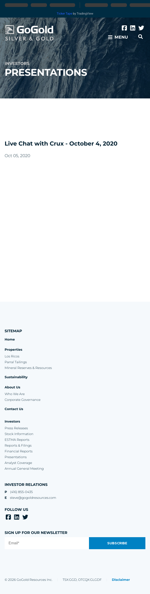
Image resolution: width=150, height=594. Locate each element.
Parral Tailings (16, 362)
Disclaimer (121, 580)
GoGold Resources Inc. (29, 33)
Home (10, 339)
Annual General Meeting (24, 468)
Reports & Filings (18, 445)
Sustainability (16, 377)
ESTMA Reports (17, 440)
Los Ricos (12, 356)
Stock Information (19, 434)
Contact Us (14, 409)
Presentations (16, 457)
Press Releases (16, 428)
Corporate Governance (22, 400)
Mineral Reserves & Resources (28, 368)
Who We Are (15, 394)
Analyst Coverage (18, 463)
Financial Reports (19, 451)
